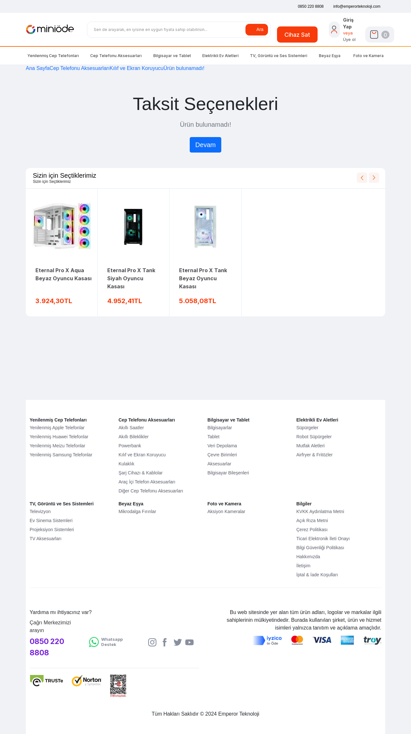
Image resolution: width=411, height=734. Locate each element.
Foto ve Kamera (224, 503)
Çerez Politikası (312, 529)
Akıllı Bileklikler (133, 436)
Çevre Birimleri (222, 454)
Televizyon (40, 511)
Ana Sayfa (38, 68)
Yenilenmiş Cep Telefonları (53, 55)
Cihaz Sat (297, 34)
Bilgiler (303, 503)
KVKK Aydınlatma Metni (320, 511)
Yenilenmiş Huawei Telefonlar (59, 436)
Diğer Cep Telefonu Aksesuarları (151, 490)
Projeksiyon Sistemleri (52, 529)
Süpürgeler (307, 427)
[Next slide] (374, 178)
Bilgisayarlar (219, 427)
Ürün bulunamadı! (184, 68)
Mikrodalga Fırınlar (137, 511)
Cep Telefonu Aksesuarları (116, 55)
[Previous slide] (362, 178)
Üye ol (349, 39)
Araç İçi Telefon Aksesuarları (147, 481)
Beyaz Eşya (329, 55)
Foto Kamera (368, 55)
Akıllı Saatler (131, 427)
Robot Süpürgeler (314, 436)
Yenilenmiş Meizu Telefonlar (57, 445)
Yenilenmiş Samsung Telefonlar (61, 454)
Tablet (213, 436)
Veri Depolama (222, 445)
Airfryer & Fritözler (314, 454)
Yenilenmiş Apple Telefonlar (57, 427)
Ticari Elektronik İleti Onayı (323, 538)
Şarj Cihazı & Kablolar (141, 472)
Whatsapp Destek (112, 642)
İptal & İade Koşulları (317, 574)
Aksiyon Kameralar (226, 511)
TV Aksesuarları (46, 538)
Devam (205, 144)
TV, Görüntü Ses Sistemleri (278, 55)
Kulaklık (126, 463)
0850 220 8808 (47, 647)
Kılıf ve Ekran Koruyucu (136, 68)
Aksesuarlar (219, 463)
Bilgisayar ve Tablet (228, 419)
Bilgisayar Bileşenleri (228, 472)
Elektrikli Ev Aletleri (220, 55)
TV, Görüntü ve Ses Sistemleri (62, 503)
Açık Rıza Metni (312, 520)
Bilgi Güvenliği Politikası (320, 547)
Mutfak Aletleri (310, 445)
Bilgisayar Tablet (172, 55)
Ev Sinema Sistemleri (51, 520)
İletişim (303, 565)
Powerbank (130, 445)
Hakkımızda (308, 556)
